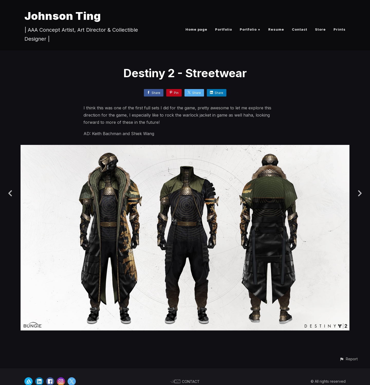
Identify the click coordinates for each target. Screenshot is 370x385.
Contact (299, 29)
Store (320, 29)
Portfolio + (250, 29)
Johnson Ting (62, 15)
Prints (340, 29)
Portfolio (223, 29)
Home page (196, 29)
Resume (276, 29)
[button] (348, 359)
